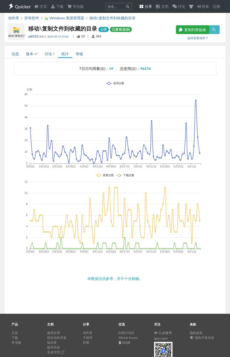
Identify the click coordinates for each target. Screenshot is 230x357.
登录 (203, 6)
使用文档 (53, 333)
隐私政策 (196, 333)
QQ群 (124, 342)
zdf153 (33, 36)
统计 (65, 54)
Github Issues (128, 338)
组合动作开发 (56, 338)
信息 (15, 54)
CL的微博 (163, 333)
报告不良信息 (202, 338)
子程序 (87, 338)
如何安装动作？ (197, 38)
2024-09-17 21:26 (58, 36)
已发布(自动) (121, 29)
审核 (79, 54)
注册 (216, 6)
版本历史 (53, 347)
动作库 (13, 18)
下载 (57, 6)
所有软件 (31, 18)
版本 (32, 54)
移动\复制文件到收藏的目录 (112, 18)
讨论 (50, 54)
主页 (40, 6)
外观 (86, 342)
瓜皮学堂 (55, 352)
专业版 (75, 6)
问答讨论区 (126, 333)
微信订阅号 (161, 338)
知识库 (52, 342)
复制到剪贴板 (192, 29)
